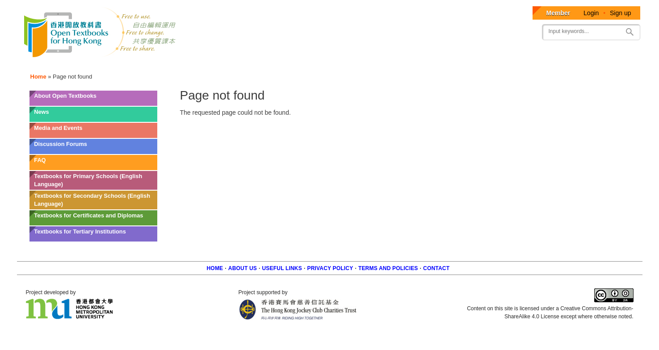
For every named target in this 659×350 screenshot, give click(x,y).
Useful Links (282, 268)
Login (591, 13)
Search (630, 32)
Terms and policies (388, 268)
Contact (436, 268)
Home (38, 76)
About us (242, 268)
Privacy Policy (330, 268)
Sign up (620, 13)
